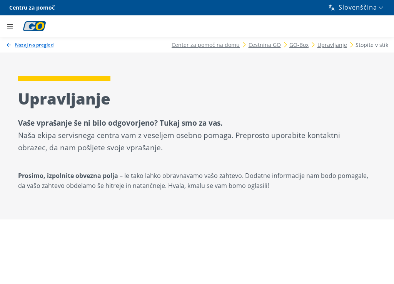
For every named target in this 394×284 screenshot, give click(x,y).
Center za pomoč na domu (206, 44)
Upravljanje (332, 44)
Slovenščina (352, 7)
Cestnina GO (265, 44)
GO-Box (299, 44)
